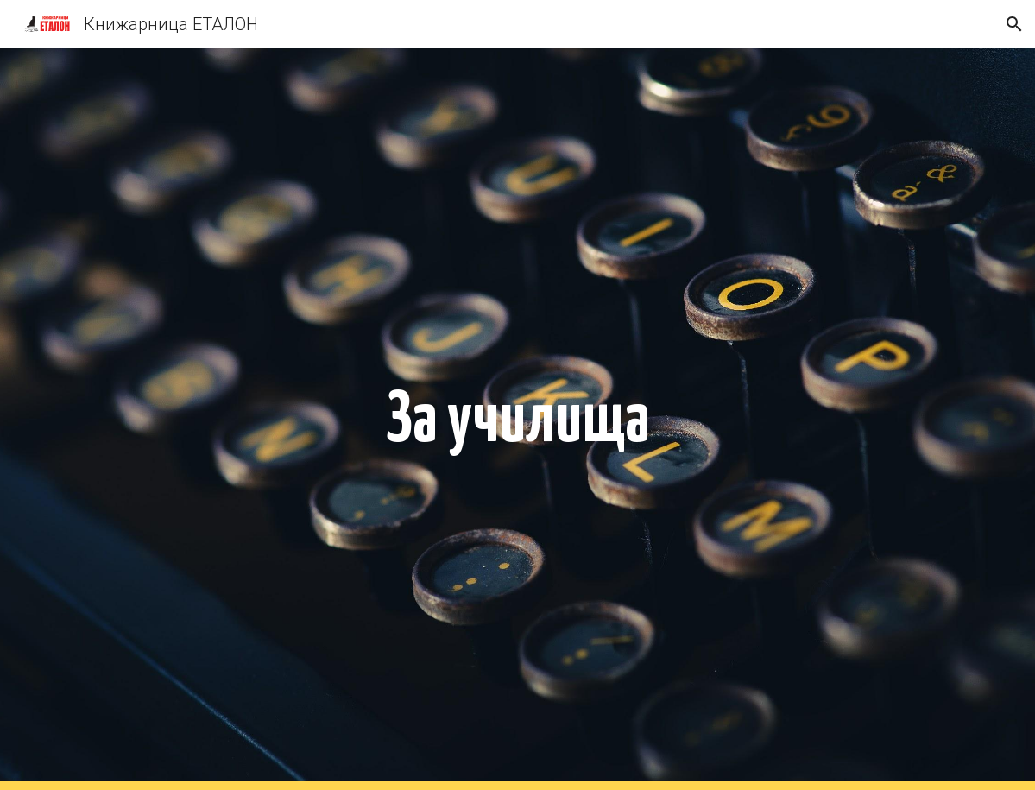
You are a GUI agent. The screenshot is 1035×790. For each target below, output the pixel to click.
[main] (518, 419)
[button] (1014, 24)
